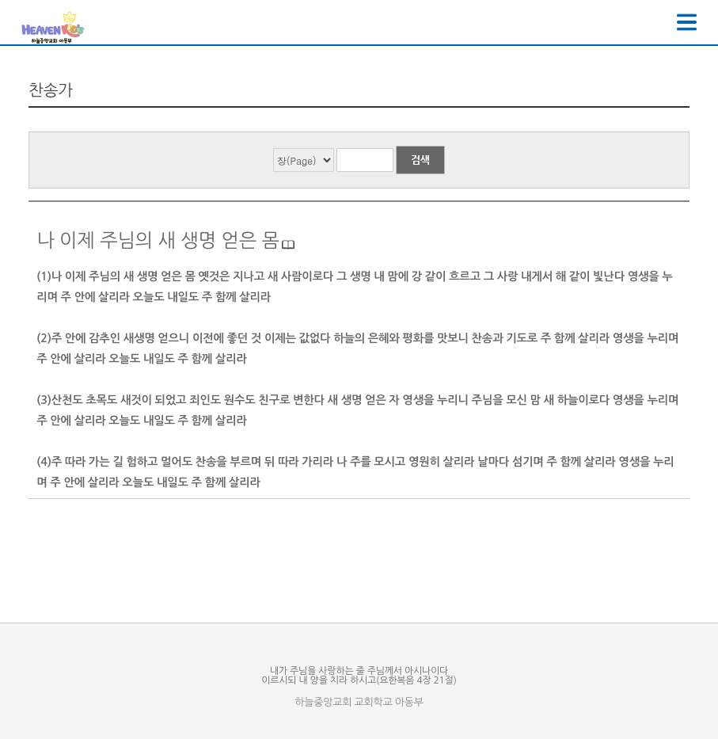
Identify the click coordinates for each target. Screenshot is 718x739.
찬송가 (50, 90)
